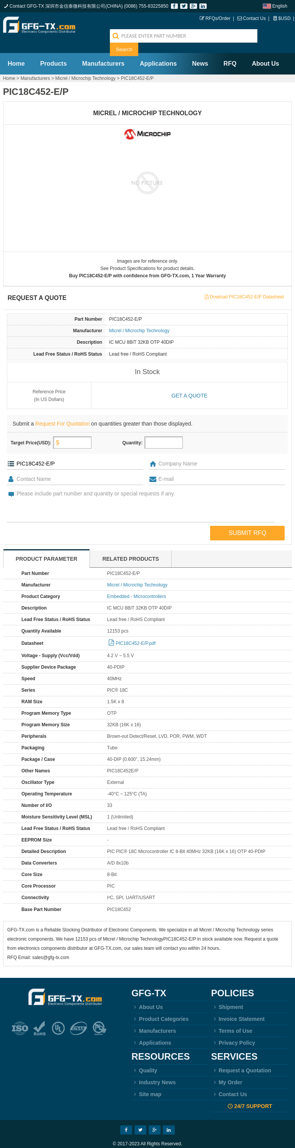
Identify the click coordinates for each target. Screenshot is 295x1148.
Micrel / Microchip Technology (85, 65)
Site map (146, 1081)
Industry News (153, 1069)
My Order (226, 1069)
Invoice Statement (238, 1005)
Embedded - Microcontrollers (136, 583)
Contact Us (254, 18)
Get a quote (189, 382)
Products (53, 50)
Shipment (227, 994)
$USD (284, 18)
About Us (265, 50)
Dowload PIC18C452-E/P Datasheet (247, 283)
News (200, 50)
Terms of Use (231, 1017)
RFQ (230, 50)
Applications (158, 50)
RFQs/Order (218, 18)
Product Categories (160, 1005)
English (279, 6)
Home (16, 50)
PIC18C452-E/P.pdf (136, 630)
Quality (144, 1057)
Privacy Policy (233, 1029)
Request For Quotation (62, 410)
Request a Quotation (241, 1057)
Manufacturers (103, 50)
